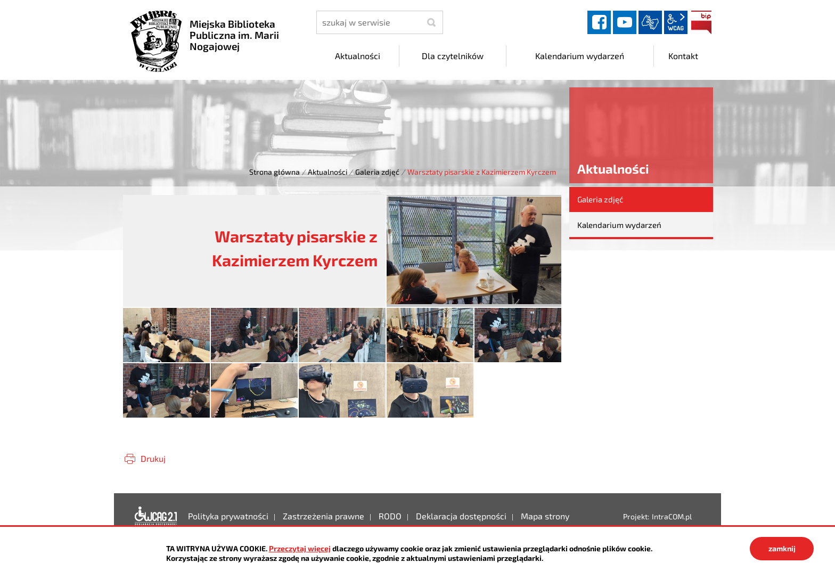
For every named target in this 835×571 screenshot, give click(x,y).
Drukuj (153, 458)
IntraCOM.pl (672, 516)
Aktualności (327, 171)
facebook (599, 22)
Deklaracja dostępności (156, 516)
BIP (701, 22)
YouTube (624, 22)
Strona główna (274, 171)
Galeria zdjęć (377, 171)
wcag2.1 (675, 22)
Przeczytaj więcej (300, 548)
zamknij (782, 548)
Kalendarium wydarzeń (619, 225)
